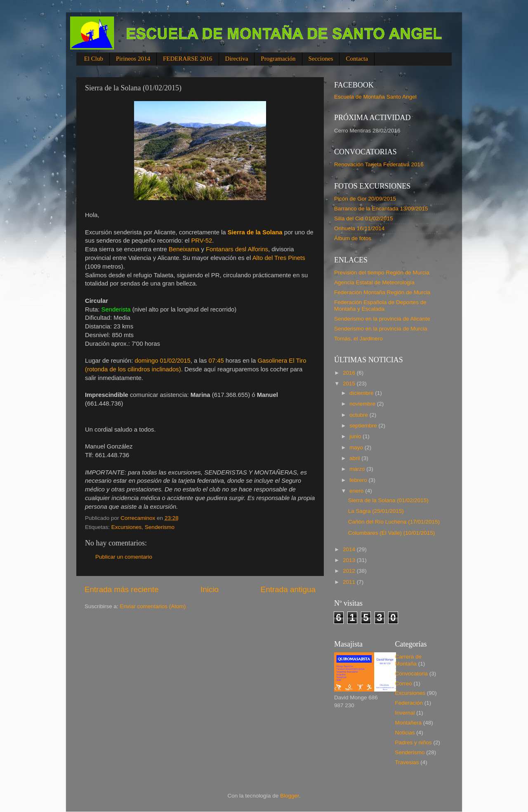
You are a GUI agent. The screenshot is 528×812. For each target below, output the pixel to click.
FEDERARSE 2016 (187, 58)
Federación (409, 703)
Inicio (209, 589)
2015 (350, 383)
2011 (350, 582)
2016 (350, 373)
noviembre (363, 404)
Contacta (357, 58)
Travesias (407, 762)
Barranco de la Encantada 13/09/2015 (381, 208)
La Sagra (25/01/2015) (376, 511)
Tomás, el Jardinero (358, 338)
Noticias (405, 732)
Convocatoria (411, 673)
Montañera (408, 723)
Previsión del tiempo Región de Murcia (381, 272)
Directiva (236, 58)
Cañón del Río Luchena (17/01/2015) (394, 522)
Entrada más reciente (122, 589)
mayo (357, 447)
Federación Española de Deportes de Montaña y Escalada (380, 305)
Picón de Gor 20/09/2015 (365, 199)
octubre (359, 415)
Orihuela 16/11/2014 (359, 228)
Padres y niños (413, 742)
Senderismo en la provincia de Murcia (380, 329)
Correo (403, 683)
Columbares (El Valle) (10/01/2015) (391, 533)
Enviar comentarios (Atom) (153, 606)
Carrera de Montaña (408, 660)
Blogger (289, 796)
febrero (359, 480)
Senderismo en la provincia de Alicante (382, 319)
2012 (350, 571)
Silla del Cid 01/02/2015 (363, 218)
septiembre (364, 426)
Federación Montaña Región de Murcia (382, 292)
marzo (357, 469)
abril (355, 458)
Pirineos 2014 (133, 58)
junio (356, 436)
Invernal (405, 713)
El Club (93, 58)
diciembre (362, 393)
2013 (350, 560)
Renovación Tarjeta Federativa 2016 (379, 164)
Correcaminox (138, 518)
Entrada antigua (288, 589)
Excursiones (126, 527)
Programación (278, 58)
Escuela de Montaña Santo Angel (375, 97)
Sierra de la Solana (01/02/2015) (388, 500)
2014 (350, 549)
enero (357, 491)
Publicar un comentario (123, 557)
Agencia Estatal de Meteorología (374, 282)
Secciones (321, 58)
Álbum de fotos (352, 238)
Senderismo (159, 527)
